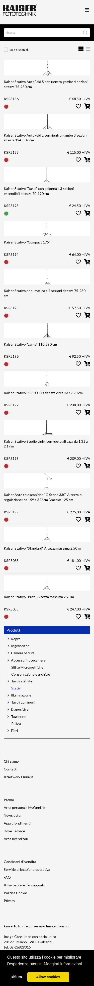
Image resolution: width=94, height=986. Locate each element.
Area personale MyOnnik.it (25, 807)
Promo (9, 800)
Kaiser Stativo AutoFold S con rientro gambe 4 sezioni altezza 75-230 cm (45, 84)
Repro (16, 639)
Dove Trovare (14, 831)
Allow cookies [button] (48, 977)
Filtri (14, 730)
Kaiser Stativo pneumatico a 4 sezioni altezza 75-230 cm (44, 293)
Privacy (9, 900)
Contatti (10, 769)
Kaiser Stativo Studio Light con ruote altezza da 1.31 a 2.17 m (46, 443)
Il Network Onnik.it (19, 777)
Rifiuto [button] (16, 977)
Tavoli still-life (21, 681)
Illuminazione (21, 695)
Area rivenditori (16, 839)
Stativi (16, 688)
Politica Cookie (15, 893)
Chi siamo (11, 761)
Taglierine (18, 716)
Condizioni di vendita (20, 861)
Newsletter (13, 815)
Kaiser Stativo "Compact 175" (27, 242)
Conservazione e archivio (30, 674)
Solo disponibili (19, 50)
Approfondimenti (17, 823)
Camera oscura (22, 653)
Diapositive (20, 709)
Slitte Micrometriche (27, 667)
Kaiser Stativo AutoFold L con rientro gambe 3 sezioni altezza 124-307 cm (45, 137)
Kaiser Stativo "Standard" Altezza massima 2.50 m (42, 548)
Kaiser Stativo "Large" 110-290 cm (30, 344)
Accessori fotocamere (28, 660)
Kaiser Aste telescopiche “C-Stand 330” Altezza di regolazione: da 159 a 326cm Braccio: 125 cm (43, 497)
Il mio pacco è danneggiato (24, 885)
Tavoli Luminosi (23, 702)
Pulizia (16, 724)
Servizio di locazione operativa (27, 869)
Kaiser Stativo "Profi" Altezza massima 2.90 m (39, 597)
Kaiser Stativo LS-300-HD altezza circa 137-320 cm (43, 393)
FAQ (7, 877)
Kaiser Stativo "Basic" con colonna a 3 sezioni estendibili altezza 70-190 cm (39, 191)
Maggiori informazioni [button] (63, 964)
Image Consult (57, 926)
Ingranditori (20, 646)
